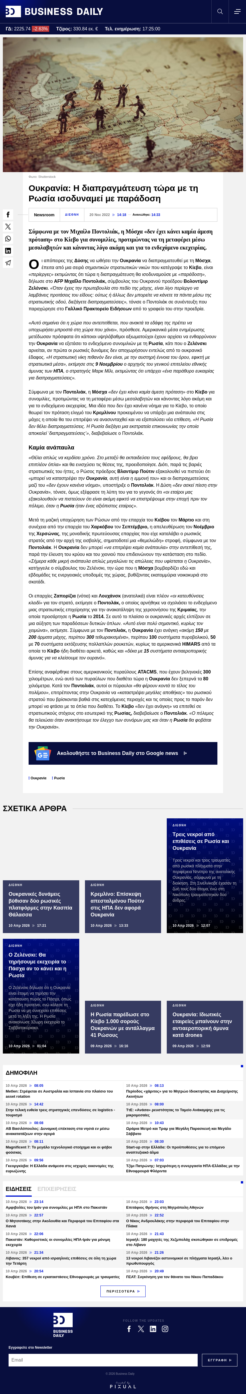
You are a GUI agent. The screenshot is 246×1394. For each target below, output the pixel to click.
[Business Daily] (63, 1325)
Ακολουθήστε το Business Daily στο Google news (110, 753)
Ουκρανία (38, 778)
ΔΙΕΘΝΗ (72, 214)
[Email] (103, 1360)
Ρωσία (59, 778)
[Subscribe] (217, 1360)
